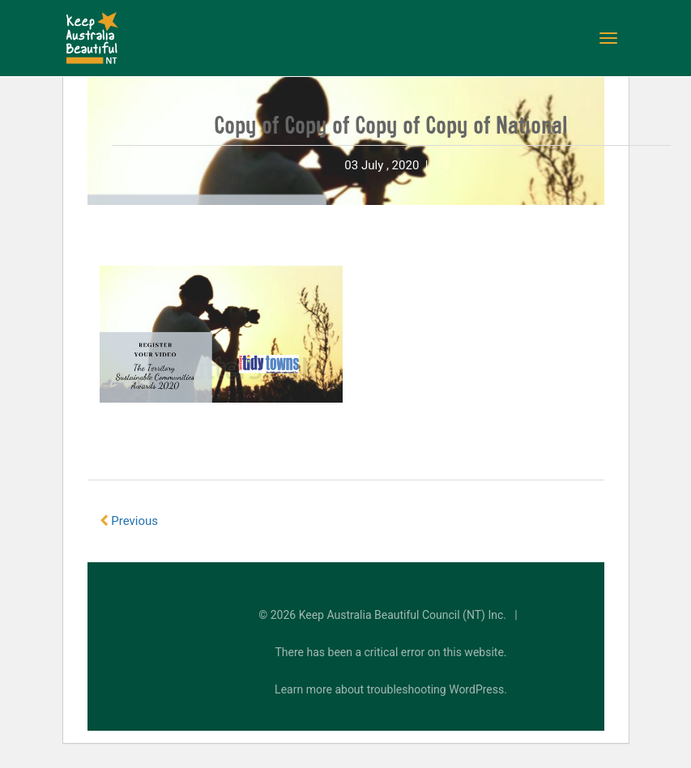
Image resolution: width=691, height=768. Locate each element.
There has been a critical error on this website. (391, 652)
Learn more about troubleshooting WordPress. (391, 689)
